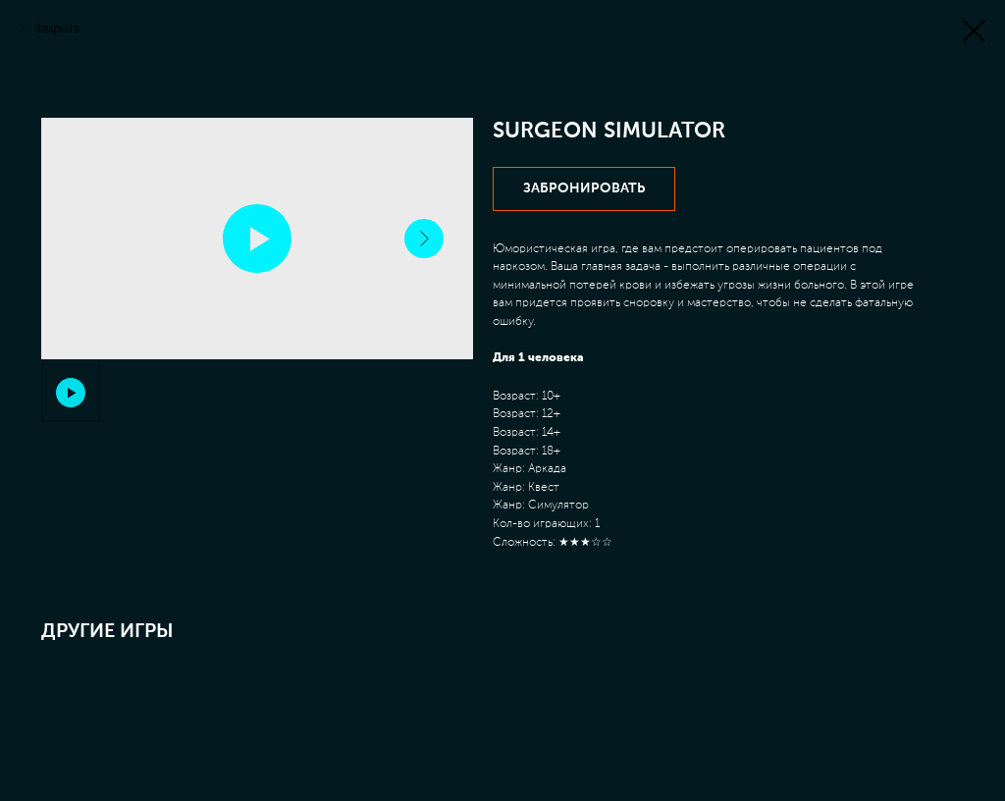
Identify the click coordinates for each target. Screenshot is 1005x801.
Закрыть (56, 28)
